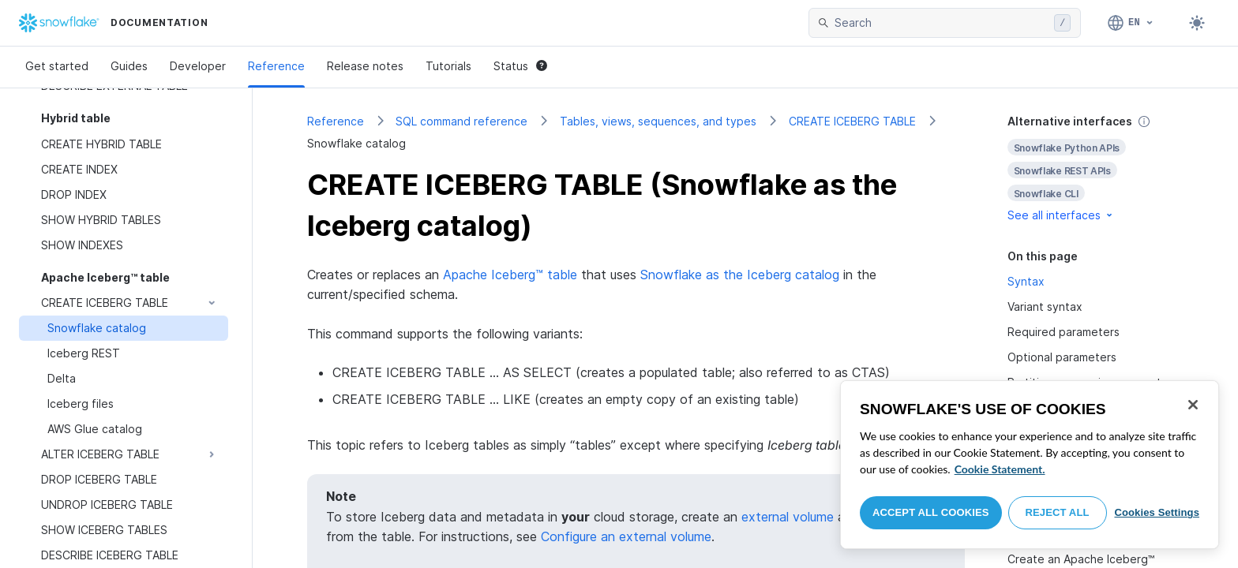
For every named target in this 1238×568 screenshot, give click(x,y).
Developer (198, 66)
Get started (56, 66)
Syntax (1026, 281)
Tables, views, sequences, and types (658, 121)
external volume (787, 517)
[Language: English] (1131, 23)
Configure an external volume (626, 536)
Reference (276, 66)
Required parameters (1063, 331)
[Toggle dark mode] (1197, 23)
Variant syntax (1044, 306)
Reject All (1058, 512)
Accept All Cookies (930, 512)
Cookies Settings (1156, 512)
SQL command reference (461, 121)
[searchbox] (941, 23)
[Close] (1193, 404)
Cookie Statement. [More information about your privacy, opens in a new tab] (1000, 469)
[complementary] (1095, 168)
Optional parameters (1061, 357)
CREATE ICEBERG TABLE (852, 121)
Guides (129, 66)
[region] (1029, 464)
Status (520, 66)
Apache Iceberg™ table (510, 274)
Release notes (365, 66)
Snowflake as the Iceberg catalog (739, 274)
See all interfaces (1061, 215)
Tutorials (448, 66)
